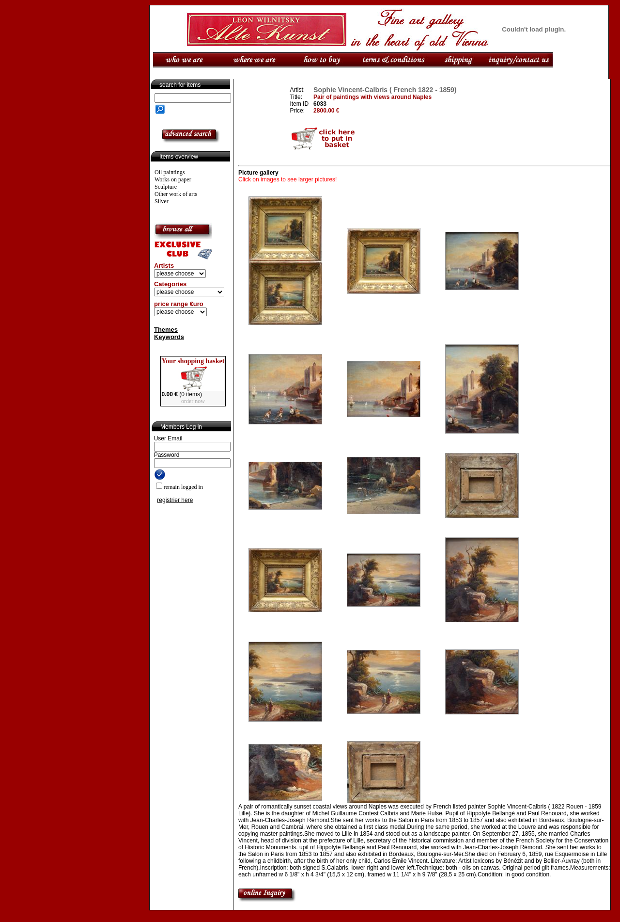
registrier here (175, 500)
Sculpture (166, 186)
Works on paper (173, 179)
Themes (166, 329)
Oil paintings (170, 172)
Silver (162, 201)
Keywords (169, 336)
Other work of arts (176, 194)
